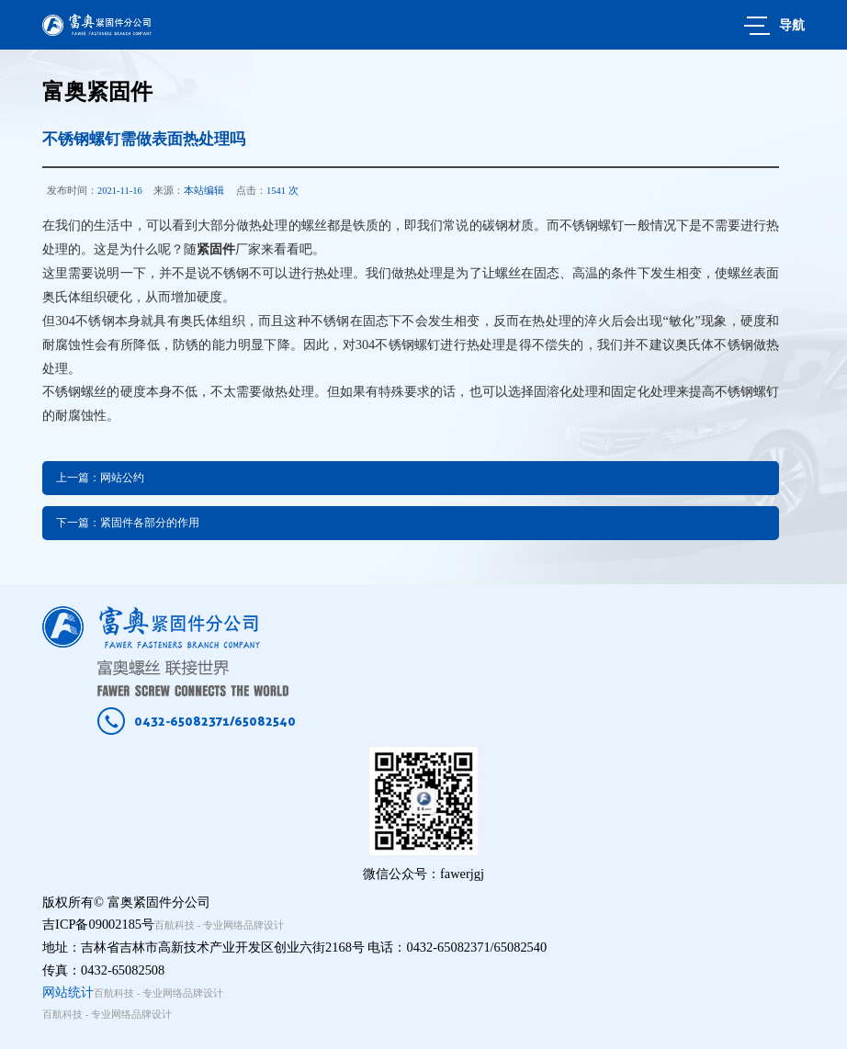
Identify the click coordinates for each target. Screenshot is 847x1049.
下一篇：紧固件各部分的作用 (127, 522)
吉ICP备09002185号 (98, 924)
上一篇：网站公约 (100, 477)
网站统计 (68, 992)
